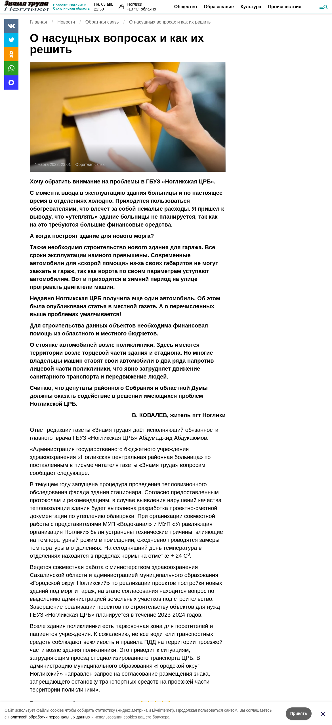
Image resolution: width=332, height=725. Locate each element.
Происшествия (284, 6)
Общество (185, 6)
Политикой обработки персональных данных (49, 717)
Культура (251, 6)
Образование (219, 6)
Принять (298, 713)
